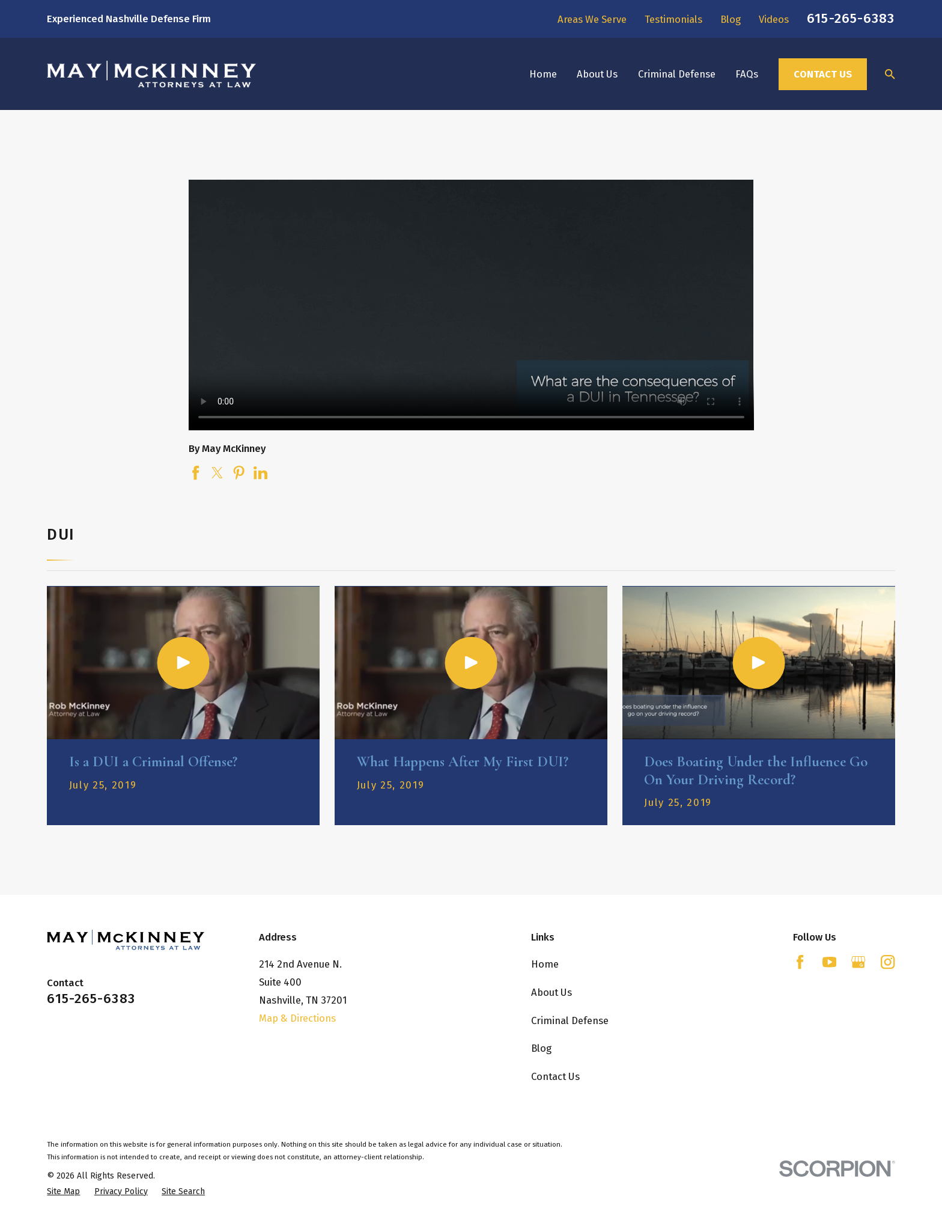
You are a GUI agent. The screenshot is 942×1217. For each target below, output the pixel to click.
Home (545, 964)
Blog (730, 19)
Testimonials (673, 19)
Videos (774, 19)
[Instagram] (888, 962)
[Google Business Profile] (858, 962)
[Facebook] (800, 962)
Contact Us (823, 74)
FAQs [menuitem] (746, 74)
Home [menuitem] (543, 74)
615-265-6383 (851, 18)
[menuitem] (63, 1191)
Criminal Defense (570, 1020)
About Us (551, 992)
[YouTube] (829, 962)
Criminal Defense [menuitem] (677, 74)
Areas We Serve (592, 19)
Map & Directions (297, 1018)
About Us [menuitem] (597, 74)
